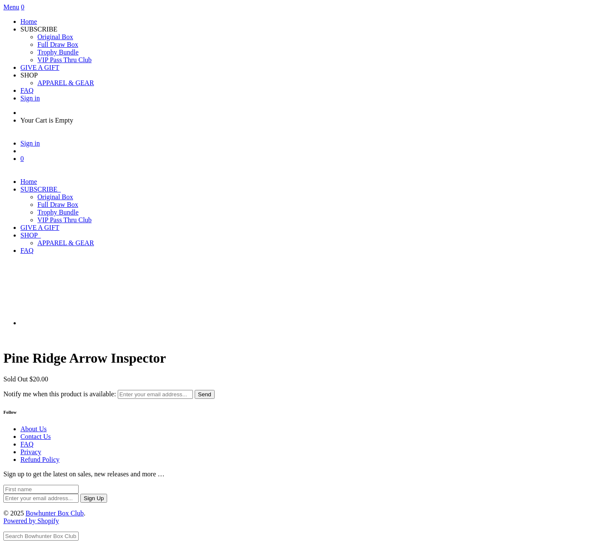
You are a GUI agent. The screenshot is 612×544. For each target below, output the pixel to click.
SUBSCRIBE (40, 189)
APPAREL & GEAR (65, 82)
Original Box (55, 36)
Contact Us (35, 436)
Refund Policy (40, 459)
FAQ (27, 90)
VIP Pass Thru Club (64, 59)
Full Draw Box (57, 44)
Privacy (30, 451)
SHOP (30, 235)
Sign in (30, 98)
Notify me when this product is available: (59, 394)
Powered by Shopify (31, 520)
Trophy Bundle (58, 52)
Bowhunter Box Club (55, 513)
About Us (33, 428)
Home (28, 21)
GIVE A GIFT (40, 67)
